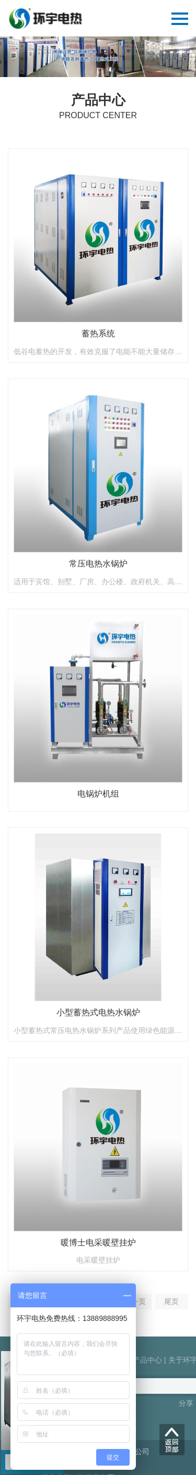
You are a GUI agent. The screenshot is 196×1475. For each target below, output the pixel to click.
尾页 (171, 1307)
